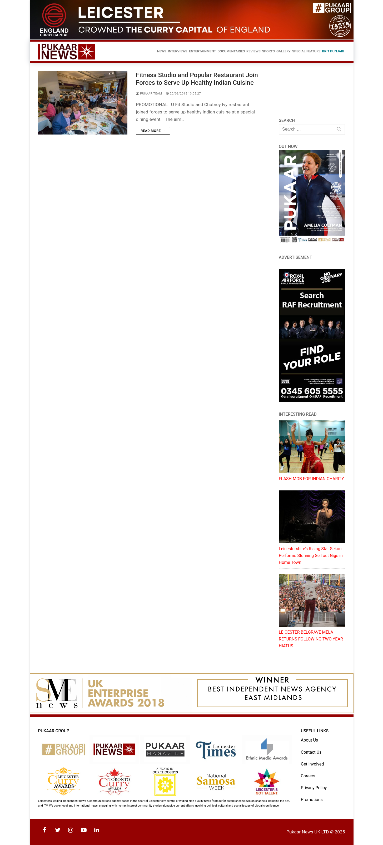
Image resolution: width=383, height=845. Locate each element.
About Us (309, 740)
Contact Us (311, 752)
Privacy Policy (314, 787)
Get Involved (312, 764)
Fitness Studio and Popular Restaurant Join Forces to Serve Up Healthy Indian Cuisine (197, 78)
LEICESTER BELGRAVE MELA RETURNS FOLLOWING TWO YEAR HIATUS (311, 639)
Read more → (153, 131)
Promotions (312, 799)
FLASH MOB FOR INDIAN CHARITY (311, 478)
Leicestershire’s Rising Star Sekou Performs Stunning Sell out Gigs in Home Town (311, 555)
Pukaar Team (149, 93)
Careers (308, 775)
